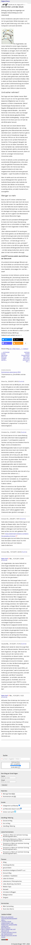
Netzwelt (5, 889)
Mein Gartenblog (8, 906)
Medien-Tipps (7, 886)
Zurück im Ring (7, 820)
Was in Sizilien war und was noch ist (8, 930)
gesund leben (7, 867)
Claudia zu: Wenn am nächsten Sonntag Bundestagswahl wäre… (15, 835)
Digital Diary (5, 1)
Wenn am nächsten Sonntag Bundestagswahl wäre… (9, 918)
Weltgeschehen (8, 895)
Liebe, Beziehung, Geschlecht (12, 884)
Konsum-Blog (7, 873)
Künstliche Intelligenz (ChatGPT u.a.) (14, 870)
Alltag (4, 862)
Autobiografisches (8, 865)
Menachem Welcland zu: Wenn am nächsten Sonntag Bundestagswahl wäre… (16, 840)
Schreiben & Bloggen (9, 892)
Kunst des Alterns (8, 909)
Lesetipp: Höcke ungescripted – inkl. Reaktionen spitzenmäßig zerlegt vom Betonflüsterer (9, 925)
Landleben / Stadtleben (10, 876)
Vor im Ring (6, 823)
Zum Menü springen (29, 2)
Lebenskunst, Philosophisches (12, 881)
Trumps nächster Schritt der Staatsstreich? (8, 933)
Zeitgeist (5, 897)
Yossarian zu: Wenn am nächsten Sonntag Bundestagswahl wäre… (16, 844)
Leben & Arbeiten (8, 878)
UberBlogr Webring (9, 826)
